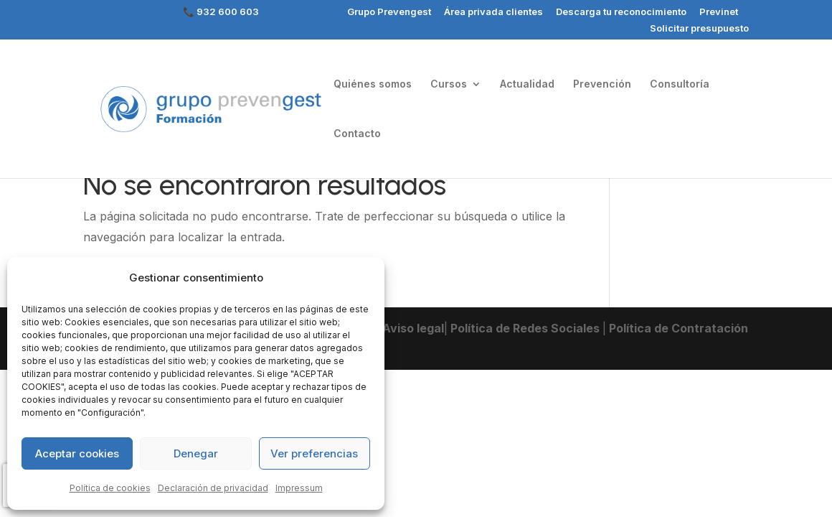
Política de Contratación (677, 328)
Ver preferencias (314, 453)
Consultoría (679, 84)
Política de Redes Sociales (525, 328)
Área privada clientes (493, 12)
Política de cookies (110, 488)
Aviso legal (411, 328)
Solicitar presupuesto (699, 29)
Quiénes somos (373, 84)
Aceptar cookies (77, 453)
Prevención (602, 84)
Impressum (299, 488)
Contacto (357, 134)
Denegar (196, 453)
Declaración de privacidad (213, 488)
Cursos (448, 84)
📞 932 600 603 (221, 12)
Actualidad (527, 84)
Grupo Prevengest (389, 12)
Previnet (718, 12)
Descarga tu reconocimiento (621, 12)
